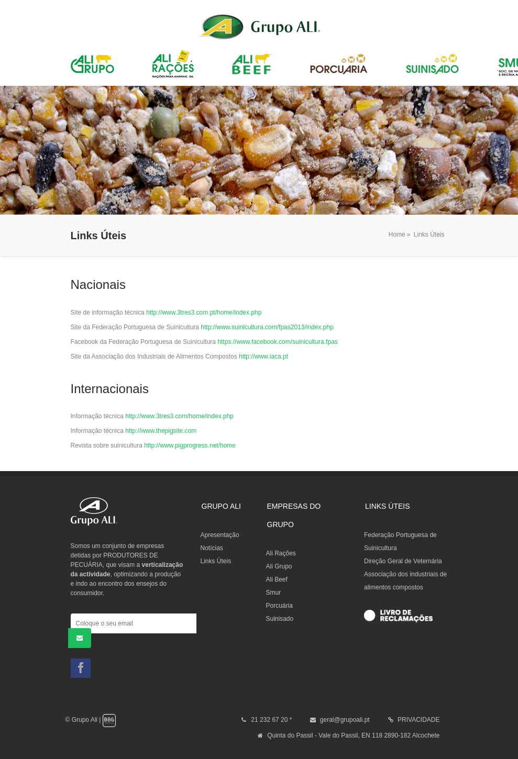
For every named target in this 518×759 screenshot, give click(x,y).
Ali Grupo (279, 566)
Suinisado (280, 618)
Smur (273, 592)
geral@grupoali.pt (345, 719)
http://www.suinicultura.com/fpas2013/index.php (267, 327)
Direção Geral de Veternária (403, 561)
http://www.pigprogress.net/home (190, 445)
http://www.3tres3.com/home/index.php (179, 416)
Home (397, 234)
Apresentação (220, 535)
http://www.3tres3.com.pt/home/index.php (203, 312)
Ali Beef (277, 579)
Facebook (81, 668)
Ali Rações (281, 553)
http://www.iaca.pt (263, 356)
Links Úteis (429, 234)
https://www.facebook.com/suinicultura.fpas (277, 341)
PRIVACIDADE (418, 719)
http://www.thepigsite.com (160, 430)
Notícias (212, 548)
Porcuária (279, 605)
